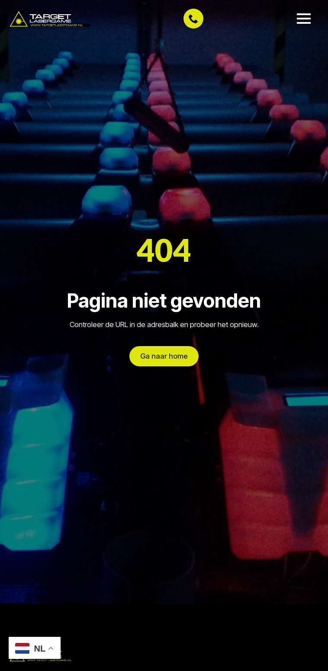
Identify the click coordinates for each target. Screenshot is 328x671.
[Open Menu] (304, 18)
